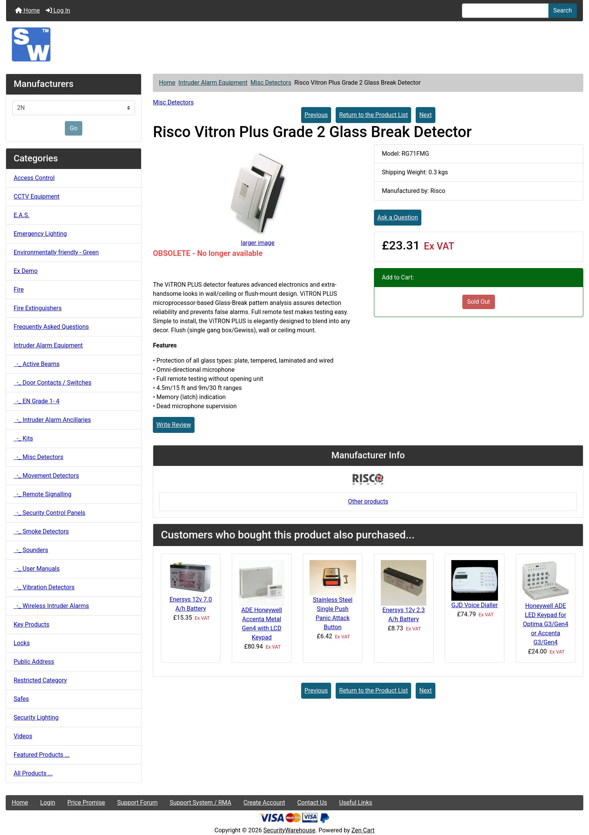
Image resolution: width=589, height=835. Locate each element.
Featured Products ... (42, 754)
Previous (316, 114)
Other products (368, 501)
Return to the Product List (373, 114)
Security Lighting (36, 717)
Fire (19, 289)
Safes (21, 698)
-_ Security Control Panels (49, 512)
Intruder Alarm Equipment (212, 82)
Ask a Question (397, 217)
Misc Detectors (271, 82)
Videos (23, 736)
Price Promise (86, 802)
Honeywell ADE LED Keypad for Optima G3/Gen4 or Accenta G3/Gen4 (546, 624)
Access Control (34, 178)
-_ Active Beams (37, 364)
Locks (22, 643)
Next (425, 114)
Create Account (264, 802)
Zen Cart (363, 830)
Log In (58, 10)
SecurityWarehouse (289, 830)
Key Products (31, 624)
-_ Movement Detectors (46, 475)
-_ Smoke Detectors (41, 531)
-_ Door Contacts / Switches (52, 382)
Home (27, 10)
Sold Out (478, 301)
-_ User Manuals (37, 568)
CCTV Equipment (37, 196)
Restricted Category (40, 680)
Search (562, 10)
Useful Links (355, 802)
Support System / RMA (200, 802)
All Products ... (33, 773)
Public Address (34, 661)
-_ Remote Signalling (42, 494)
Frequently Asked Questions (51, 326)
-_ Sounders (31, 550)
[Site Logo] (294, 44)
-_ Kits (23, 438)
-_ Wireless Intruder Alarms (51, 605)
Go (73, 128)
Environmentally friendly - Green (56, 252)
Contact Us (312, 802)
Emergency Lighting (40, 233)
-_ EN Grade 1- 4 (37, 401)
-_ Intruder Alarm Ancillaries (52, 419)
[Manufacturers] (73, 108)
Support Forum (137, 802)
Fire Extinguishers (37, 308)
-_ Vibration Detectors (44, 587)
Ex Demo (26, 271)
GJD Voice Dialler (474, 605)
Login (47, 802)
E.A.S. (22, 215)
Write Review (173, 424)
